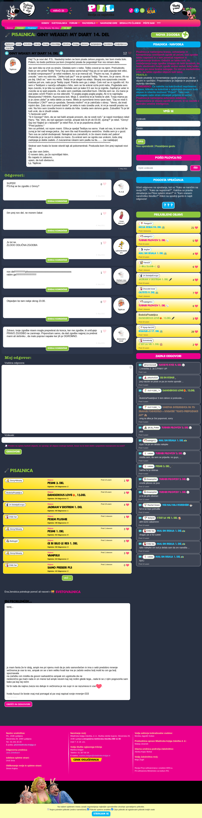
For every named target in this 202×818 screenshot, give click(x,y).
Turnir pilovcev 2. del (154, 240)
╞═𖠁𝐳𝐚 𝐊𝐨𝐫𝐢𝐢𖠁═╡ (149, 266)
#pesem (84, 44)
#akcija (37, 44)
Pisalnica (19, 34)
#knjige (76, 44)
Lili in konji (169, 378)
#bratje (46, 44)
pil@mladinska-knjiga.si (25, 745)
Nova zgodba (168, 35)
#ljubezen (9, 44)
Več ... (67, 578)
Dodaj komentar (57, 201)
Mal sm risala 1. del (153, 253)
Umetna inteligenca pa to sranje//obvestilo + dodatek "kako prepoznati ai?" (168, 411)
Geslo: (139, 128)
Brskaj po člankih (130, 23)
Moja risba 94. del (152, 227)
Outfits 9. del (148, 292)
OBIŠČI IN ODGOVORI (18, 704)
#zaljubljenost (121, 44)
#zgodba (9, 48)
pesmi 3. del (164, 466)
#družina (66, 44)
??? (158, 23)
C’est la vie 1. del (151, 344)
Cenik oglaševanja (86, 760)
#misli (18, 44)
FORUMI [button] (73, 23)
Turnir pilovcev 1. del (154, 306)
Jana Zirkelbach (13, 753)
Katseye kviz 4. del (172, 365)
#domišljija (55, 44)
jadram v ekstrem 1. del (155, 279)
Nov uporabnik (144, 146)
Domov (45, 23)
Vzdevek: (141, 119)
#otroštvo (28, 44)
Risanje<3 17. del (151, 331)
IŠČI (196, 168)
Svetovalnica (59, 23)
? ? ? (168, 205)
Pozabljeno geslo (165, 146)
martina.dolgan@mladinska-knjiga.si (94, 755)
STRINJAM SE (101, 814)
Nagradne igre (108, 23)
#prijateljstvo (96, 44)
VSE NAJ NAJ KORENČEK (177, 505)
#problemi (108, 44)
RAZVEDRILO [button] (88, 23)
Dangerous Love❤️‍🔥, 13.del (156, 318)
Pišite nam (149, 23)
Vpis (140, 142)
